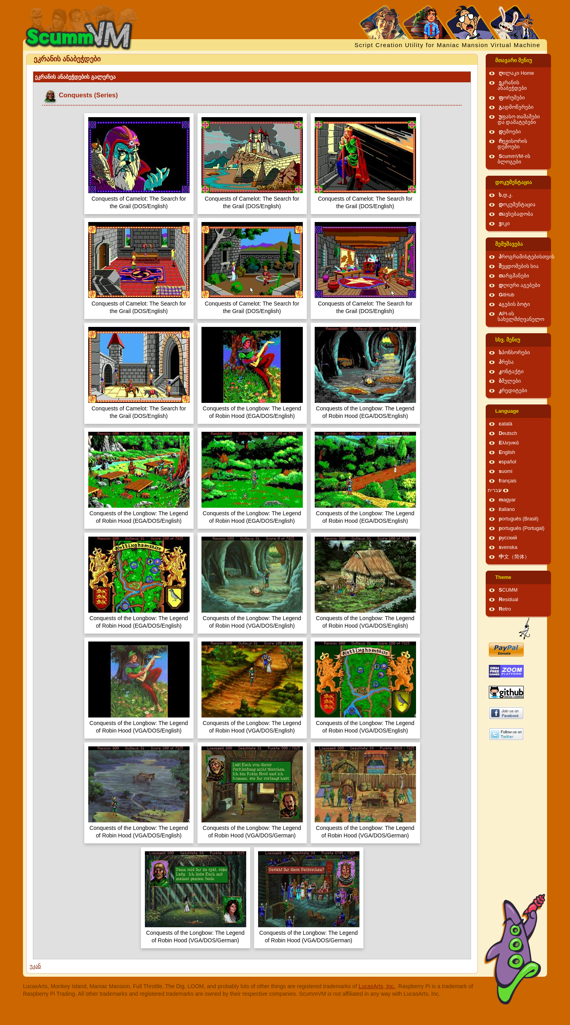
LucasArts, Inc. (377, 986)
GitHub (506, 295)
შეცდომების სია (519, 266)
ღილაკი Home (516, 73)
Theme (503, 577)
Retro (505, 609)
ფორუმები (512, 98)
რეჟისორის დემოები (512, 144)
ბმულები (510, 381)
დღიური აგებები (520, 285)
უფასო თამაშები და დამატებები (519, 119)
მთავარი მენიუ (513, 60)
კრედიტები (513, 390)
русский (508, 538)
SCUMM (508, 590)
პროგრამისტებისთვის (527, 257)
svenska (508, 547)
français (508, 481)
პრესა (506, 362)
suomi (505, 471)
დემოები (510, 132)
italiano (507, 509)
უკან (35, 966)
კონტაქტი (511, 371)
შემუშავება (509, 244)
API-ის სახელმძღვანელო (521, 316)
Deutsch (508, 433)
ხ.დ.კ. (506, 195)
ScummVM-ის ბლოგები (514, 159)
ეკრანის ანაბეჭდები (512, 85)
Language (507, 411)
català (505, 424)
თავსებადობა (516, 214)
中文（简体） (514, 557)
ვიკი (504, 223)
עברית (495, 490)
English (507, 452)
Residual (508, 599)
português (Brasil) (518, 519)
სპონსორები (514, 352)
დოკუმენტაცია (513, 182)
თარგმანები (514, 276)
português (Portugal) (522, 528)
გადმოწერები (516, 107)
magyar (507, 500)
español (507, 462)
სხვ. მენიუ (507, 340)
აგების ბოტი (514, 304)
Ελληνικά (509, 443)
